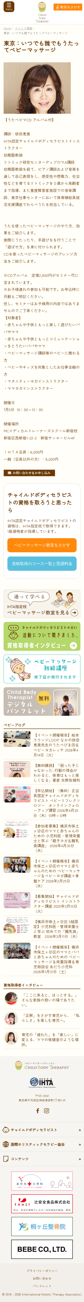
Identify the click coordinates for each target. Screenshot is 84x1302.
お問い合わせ (42, 1278)
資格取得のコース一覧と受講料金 (42, 563)
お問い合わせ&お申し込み (29, 473)
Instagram (46, 1110)
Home (7, 28)
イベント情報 (23, 28)
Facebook (37, 1110)
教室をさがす (70, 7)
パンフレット (42, 1286)
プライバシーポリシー (42, 1270)
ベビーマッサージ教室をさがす (42, 545)
